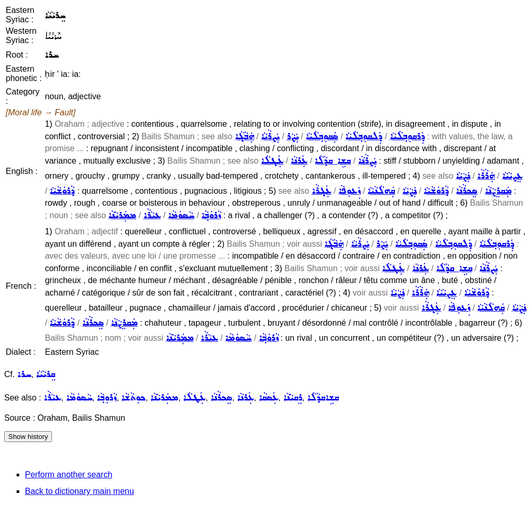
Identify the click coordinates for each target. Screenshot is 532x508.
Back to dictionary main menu (79, 491)
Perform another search (68, 474)
